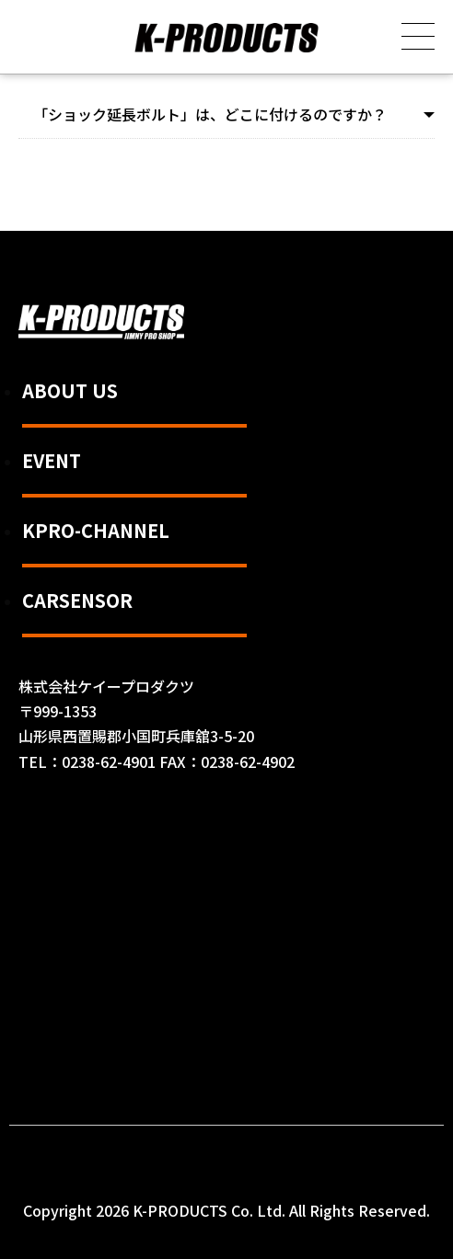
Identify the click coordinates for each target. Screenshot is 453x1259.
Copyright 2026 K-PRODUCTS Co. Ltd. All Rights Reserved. (226, 1210)
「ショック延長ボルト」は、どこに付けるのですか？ (210, 114)
